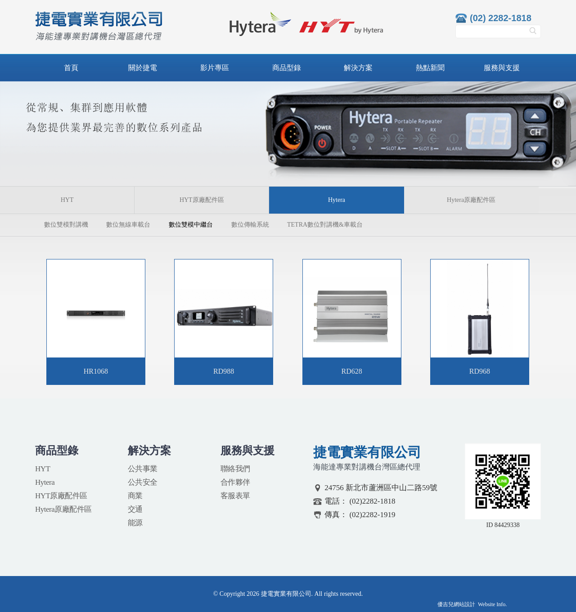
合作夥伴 (235, 482)
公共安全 (143, 482)
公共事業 (143, 469)
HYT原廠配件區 (202, 200)
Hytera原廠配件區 (471, 200)
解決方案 (358, 67)
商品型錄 (286, 67)
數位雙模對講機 (66, 224)
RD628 (351, 371)
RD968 (479, 371)
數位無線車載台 (128, 224)
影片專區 (214, 67)
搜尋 (532, 33)
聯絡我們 (235, 469)
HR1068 (96, 371)
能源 (135, 522)
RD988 (223, 371)
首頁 (71, 67)
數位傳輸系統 (250, 224)
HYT (67, 200)
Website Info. (492, 604)
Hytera (44, 482)
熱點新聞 (430, 67)
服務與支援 (502, 67)
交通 (135, 509)
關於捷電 (142, 67)
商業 (135, 495)
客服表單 (235, 495)
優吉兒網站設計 (456, 604)
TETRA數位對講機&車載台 (325, 224)
